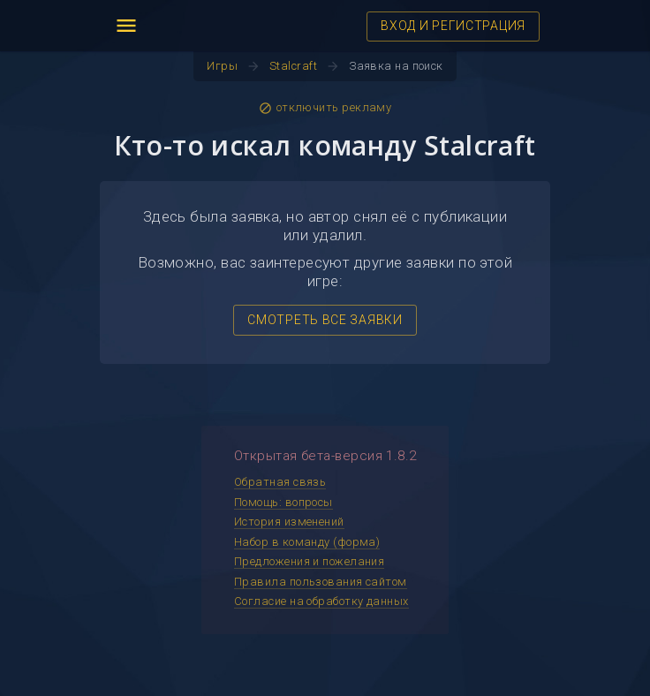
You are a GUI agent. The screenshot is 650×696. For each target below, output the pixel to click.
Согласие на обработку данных (321, 601)
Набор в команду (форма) (307, 541)
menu (126, 25)
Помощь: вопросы (283, 502)
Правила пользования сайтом (320, 581)
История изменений (289, 521)
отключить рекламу (325, 108)
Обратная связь (280, 481)
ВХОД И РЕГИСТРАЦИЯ (453, 26)
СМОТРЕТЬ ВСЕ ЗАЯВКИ (324, 320)
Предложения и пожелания (309, 561)
